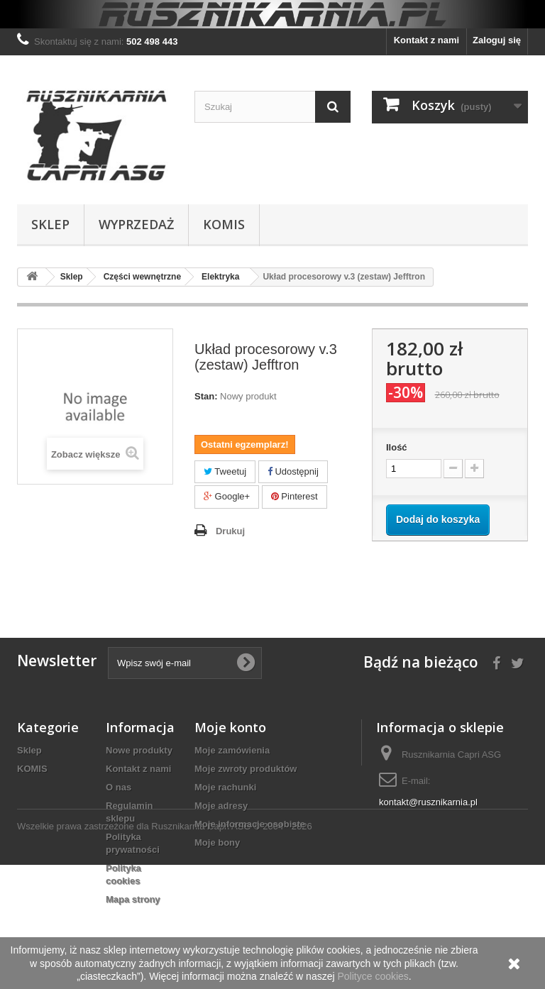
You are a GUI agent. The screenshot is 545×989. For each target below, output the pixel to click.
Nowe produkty (139, 750)
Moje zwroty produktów (245, 768)
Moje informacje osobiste (249, 824)
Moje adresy (221, 805)
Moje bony (217, 842)
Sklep (50, 224)
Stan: (206, 396)
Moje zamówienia (232, 750)
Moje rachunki (225, 787)
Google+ (227, 496)
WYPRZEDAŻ (136, 224)
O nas (118, 787)
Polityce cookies (372, 976)
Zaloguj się (497, 40)
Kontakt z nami (426, 40)
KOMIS (224, 224)
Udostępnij (293, 471)
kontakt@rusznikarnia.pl (428, 802)
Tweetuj (225, 471)
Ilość (396, 447)
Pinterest (294, 496)
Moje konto (230, 727)
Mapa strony (133, 899)
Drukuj (230, 531)
